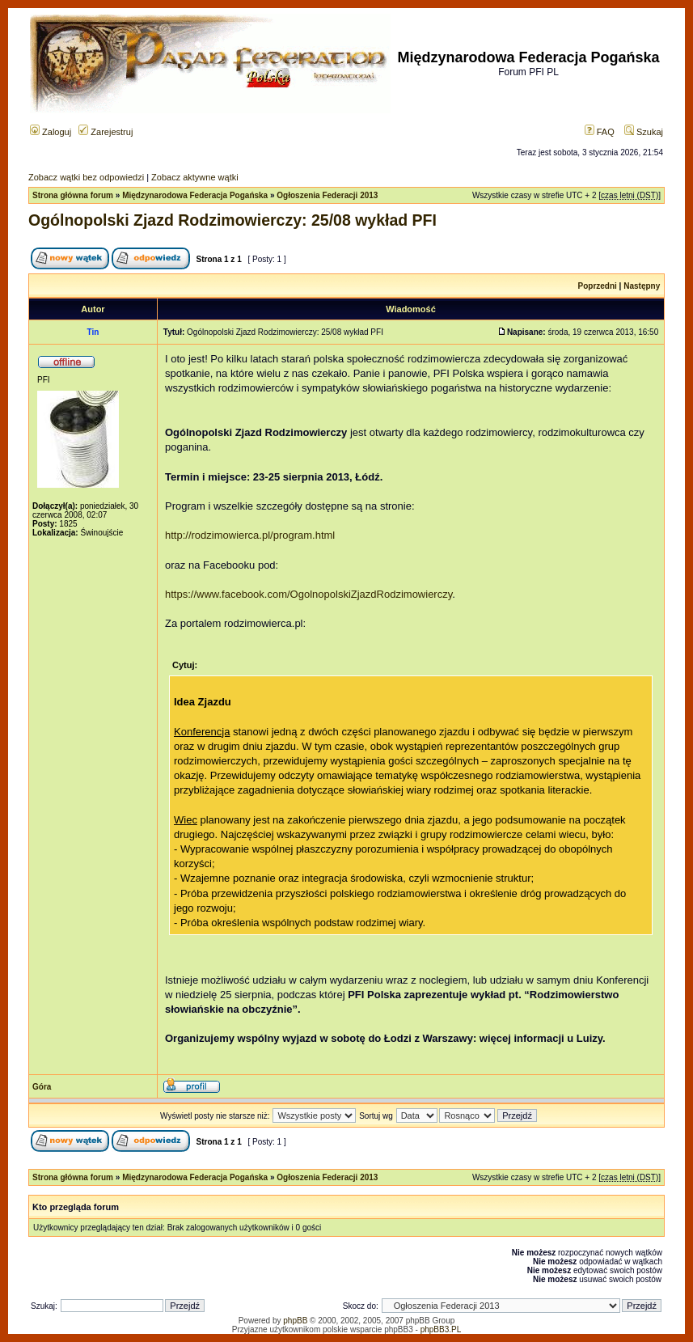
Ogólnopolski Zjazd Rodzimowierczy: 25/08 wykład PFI (232, 220)
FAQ (600, 132)
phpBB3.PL (441, 1329)
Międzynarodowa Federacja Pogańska (195, 195)
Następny (641, 286)
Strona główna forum (72, 195)
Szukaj (643, 132)
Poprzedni (597, 286)
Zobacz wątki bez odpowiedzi (86, 177)
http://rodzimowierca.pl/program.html (250, 535)
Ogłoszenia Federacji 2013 (327, 195)
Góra (41, 1086)
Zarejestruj (105, 132)
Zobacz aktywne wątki (195, 177)
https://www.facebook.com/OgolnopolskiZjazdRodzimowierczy (308, 594)
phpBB (295, 1320)
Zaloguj (50, 132)
